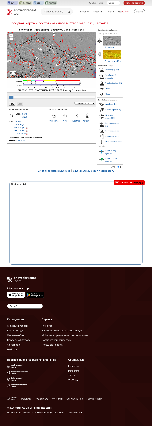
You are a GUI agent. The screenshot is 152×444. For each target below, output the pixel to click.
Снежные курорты (17, 325)
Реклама (26, 398)
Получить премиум (134, 3)
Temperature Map (113, 61)
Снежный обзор (16, 335)
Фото (111, 11)
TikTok (71, 375)
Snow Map (109, 47)
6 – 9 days (19, 127)
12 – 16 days (20, 133)
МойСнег (12, 349)
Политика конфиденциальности (49, 412)
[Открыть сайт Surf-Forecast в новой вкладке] (12, 3)
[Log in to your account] (139, 11)
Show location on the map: (108, 30)
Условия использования (18, 412)
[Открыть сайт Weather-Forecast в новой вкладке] (51, 3)
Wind (65, 121)
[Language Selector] (25, 306)
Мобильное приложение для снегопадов (65, 335)
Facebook (73, 366)
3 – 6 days (19, 124)
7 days (23, 117)
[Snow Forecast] (21, 12)
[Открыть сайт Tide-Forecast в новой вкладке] (38, 3)
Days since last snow (113, 142)
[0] (115, 104)
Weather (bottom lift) (113, 83)
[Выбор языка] (113, 3)
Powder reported (111, 109)
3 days (23, 113)
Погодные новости (52, 344)
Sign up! (21, 140)
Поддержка (41, 398)
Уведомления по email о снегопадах (62, 330)
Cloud (107, 94)
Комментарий (94, 398)
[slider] (11, 97)
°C (114, 167)
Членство (47, 325)
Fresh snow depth (112, 136)
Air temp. (87, 121)
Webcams (54, 121)
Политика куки (75, 412)
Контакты (57, 398)
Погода (84, 11)
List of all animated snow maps (54, 171)
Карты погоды (15, 330)
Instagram (73, 370)
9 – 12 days (19, 130)
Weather (76, 121)
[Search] (69, 11)
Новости (98, 11)
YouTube (73, 380)
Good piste (109, 104)
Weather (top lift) (112, 69)
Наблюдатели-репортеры (56, 339)
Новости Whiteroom (18, 339)
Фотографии (14, 344)
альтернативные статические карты (93, 171)
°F (120, 167)
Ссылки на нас (74, 398)
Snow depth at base (112, 131)
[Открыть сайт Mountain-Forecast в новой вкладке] (25, 3)
